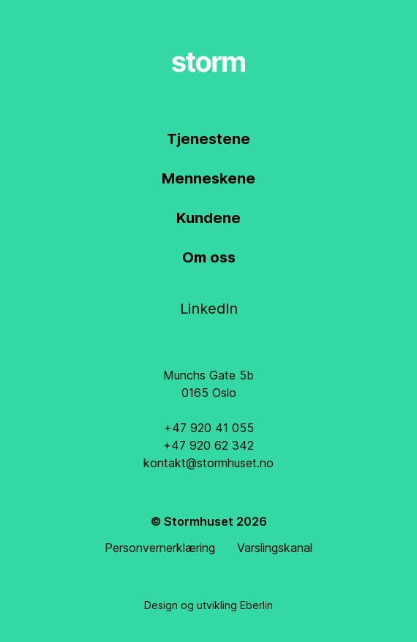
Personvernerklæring (160, 547)
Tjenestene (208, 139)
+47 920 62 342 (208, 445)
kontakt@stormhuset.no (208, 463)
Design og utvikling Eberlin (208, 605)
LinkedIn (209, 308)
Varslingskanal (274, 547)
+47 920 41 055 (209, 427)
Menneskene (208, 178)
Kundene (208, 218)
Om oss (209, 257)
